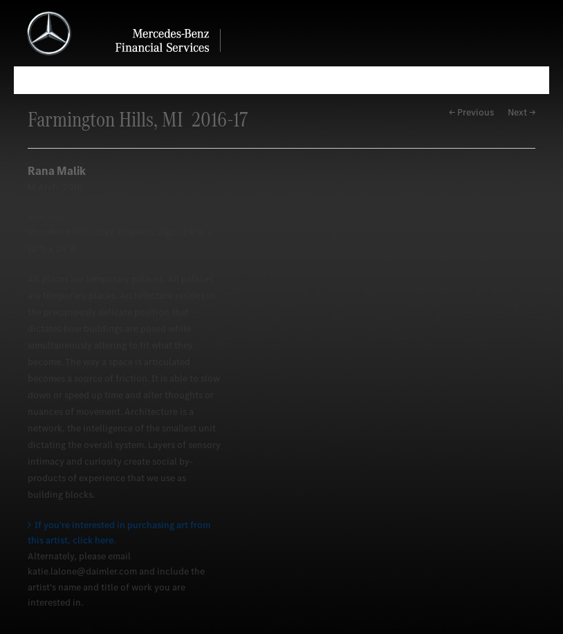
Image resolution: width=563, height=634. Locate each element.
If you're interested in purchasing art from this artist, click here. (119, 533)
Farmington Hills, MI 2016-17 (138, 119)
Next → (521, 112)
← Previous (471, 112)
